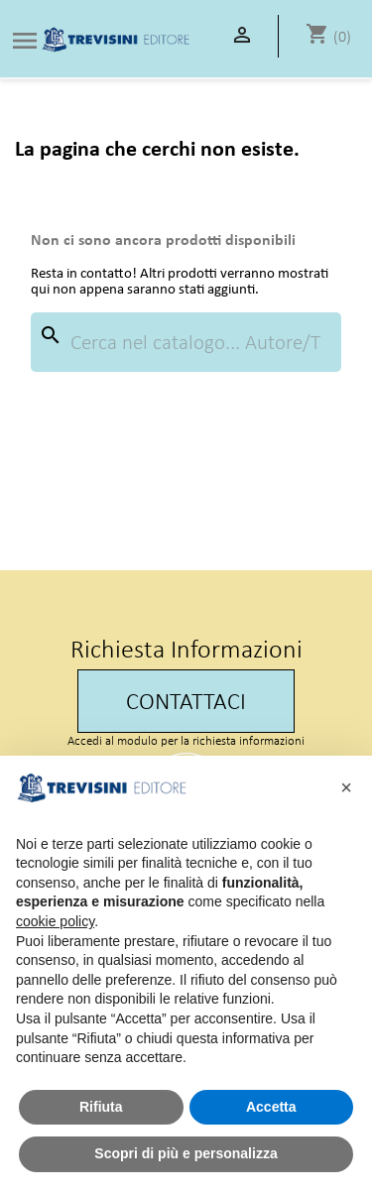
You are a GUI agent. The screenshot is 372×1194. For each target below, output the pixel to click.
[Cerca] (186, 342)
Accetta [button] (271, 1107)
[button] (346, 787)
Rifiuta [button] (101, 1107)
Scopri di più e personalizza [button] (185, 1153)
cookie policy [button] (55, 921)
